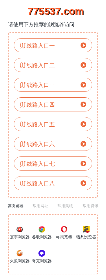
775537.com (53, 11)
